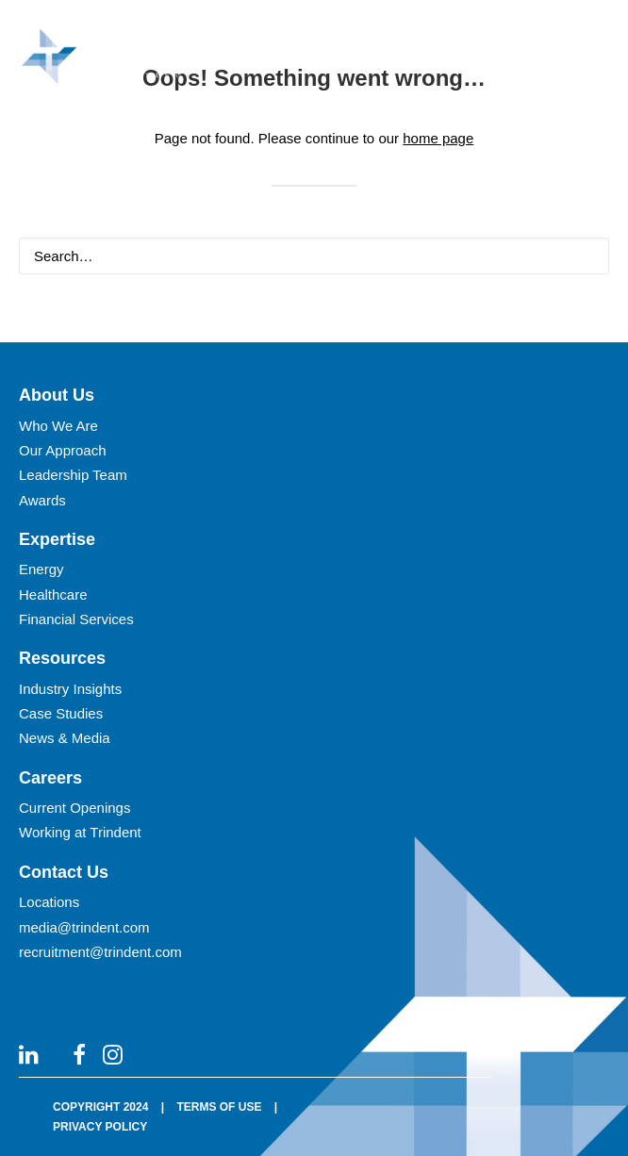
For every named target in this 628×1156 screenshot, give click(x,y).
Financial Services (76, 619)
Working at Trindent (80, 832)
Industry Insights (70, 689)
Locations (49, 902)
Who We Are (58, 426)
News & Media (64, 738)
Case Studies (61, 713)
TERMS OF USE (218, 1107)
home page (438, 138)
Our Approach (63, 450)
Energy (41, 569)
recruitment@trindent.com (100, 952)
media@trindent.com (84, 927)
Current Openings (74, 808)
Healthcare (53, 594)
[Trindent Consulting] (106, 60)
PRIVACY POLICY (100, 1126)
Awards (42, 500)
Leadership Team (73, 475)
